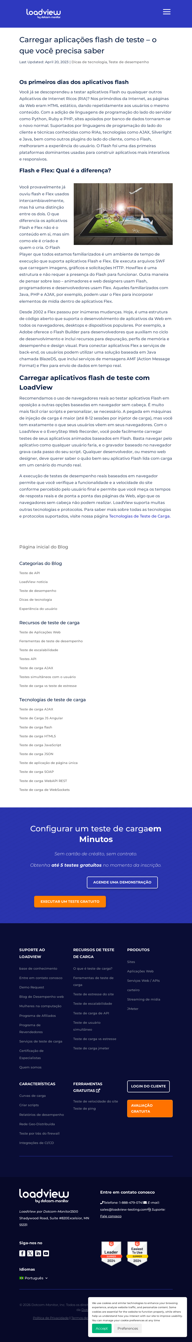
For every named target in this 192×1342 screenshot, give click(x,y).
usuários (140, 105)
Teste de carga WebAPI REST (43, 781)
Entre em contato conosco (40, 978)
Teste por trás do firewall (39, 1133)
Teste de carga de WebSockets (44, 790)
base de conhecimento (38, 968)
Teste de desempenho (129, 62)
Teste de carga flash (35, 727)
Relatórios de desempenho (41, 1115)
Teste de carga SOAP (36, 772)
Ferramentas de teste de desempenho (51, 641)
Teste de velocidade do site (95, 1101)
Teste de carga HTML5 (37, 736)
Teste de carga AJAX (36, 668)
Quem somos (30, 1067)
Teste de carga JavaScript (40, 745)
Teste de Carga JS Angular (41, 718)
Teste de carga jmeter (91, 1048)
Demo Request (31, 987)
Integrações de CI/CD (36, 1143)
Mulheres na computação (40, 1006)
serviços (87, 359)
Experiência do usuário (38, 609)
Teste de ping (84, 1108)
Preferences (128, 1328)
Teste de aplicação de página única (48, 763)
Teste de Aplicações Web (40, 632)
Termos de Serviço (85, 1318)
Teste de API (29, 573)
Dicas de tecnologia (89, 62)
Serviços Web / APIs (143, 980)
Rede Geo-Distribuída (37, 1124)
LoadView (123, 502)
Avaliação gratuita (142, 1108)
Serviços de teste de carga (40, 1041)
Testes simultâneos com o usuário (47, 677)
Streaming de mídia (143, 999)
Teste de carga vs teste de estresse (48, 686)
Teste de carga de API (91, 1013)
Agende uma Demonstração (122, 882)
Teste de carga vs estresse (94, 1039)
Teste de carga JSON (36, 754)
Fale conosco (110, 1216)
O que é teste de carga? (92, 968)
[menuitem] (33, 1279)
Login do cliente (148, 1086)
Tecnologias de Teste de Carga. (140, 516)
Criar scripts (29, 1105)
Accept (102, 1328)
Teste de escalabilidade (38, 650)
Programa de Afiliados (37, 1016)
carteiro (133, 990)
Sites (131, 962)
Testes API (27, 659)
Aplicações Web (140, 971)
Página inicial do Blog (43, 547)
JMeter (132, 1009)
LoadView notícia (33, 582)
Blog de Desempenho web (41, 997)
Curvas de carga (32, 1096)
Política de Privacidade (51, 1318)
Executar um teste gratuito (70, 901)
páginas (110, 496)
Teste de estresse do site (93, 994)
